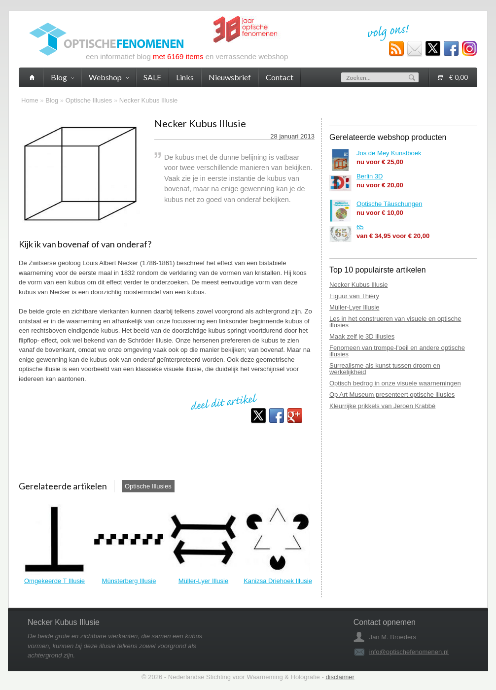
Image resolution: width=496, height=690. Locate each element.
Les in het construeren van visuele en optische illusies (395, 321)
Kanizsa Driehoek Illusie (278, 581)
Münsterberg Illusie (129, 581)
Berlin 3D (369, 176)
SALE (152, 77)
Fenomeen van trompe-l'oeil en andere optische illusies (397, 351)
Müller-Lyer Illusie (203, 581)
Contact (279, 77)
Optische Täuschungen (389, 203)
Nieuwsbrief (230, 77)
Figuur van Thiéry (354, 296)
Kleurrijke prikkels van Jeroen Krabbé (382, 406)
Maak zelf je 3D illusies (361, 336)
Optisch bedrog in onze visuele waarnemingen (395, 383)
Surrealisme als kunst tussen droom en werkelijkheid (384, 368)
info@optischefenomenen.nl (409, 652)
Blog (51, 100)
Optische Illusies (89, 100)
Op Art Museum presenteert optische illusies (392, 394)
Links (185, 77)
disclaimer (339, 677)
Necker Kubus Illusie (148, 100)
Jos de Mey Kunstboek (389, 153)
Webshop (109, 77)
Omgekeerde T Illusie (54, 581)
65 (359, 227)
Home (29, 100)
